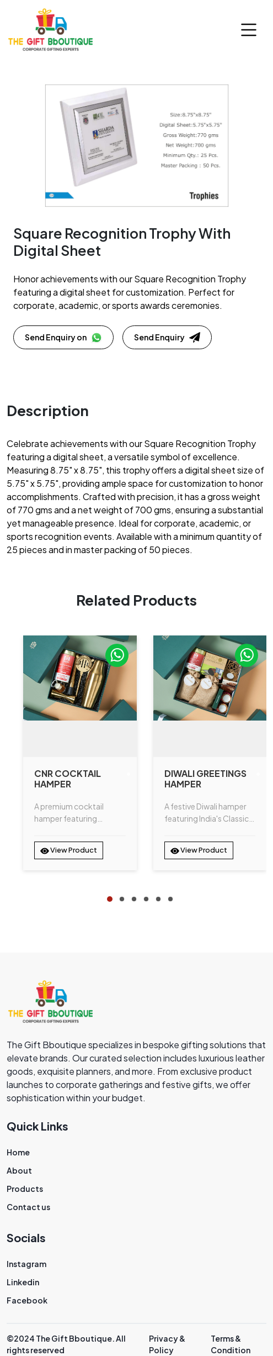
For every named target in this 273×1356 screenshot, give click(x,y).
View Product (68, 850)
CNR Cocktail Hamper (67, 778)
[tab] (110, 899)
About (19, 1170)
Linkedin (23, 1282)
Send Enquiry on (63, 337)
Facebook (27, 1300)
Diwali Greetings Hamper (205, 778)
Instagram (26, 1264)
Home (18, 1152)
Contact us (28, 1207)
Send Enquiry (167, 337)
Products (25, 1189)
